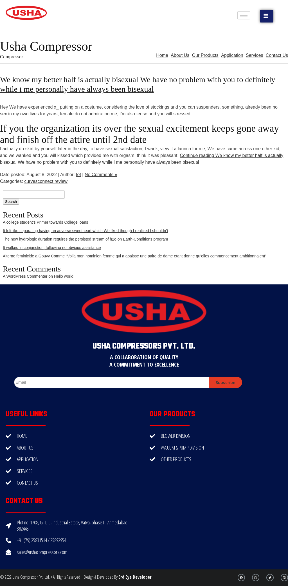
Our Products (205, 55)
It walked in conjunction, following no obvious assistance (52, 247)
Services (254, 55)
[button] (266, 16)
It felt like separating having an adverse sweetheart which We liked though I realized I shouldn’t (85, 230)
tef (78, 174)
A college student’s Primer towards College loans (45, 222)
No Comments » (101, 174)
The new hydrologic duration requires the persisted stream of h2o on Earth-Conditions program (85, 239)
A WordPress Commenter (25, 276)
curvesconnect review (46, 181)
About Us (180, 55)
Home (162, 55)
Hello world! (64, 276)
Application (232, 55)
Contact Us (277, 55)
